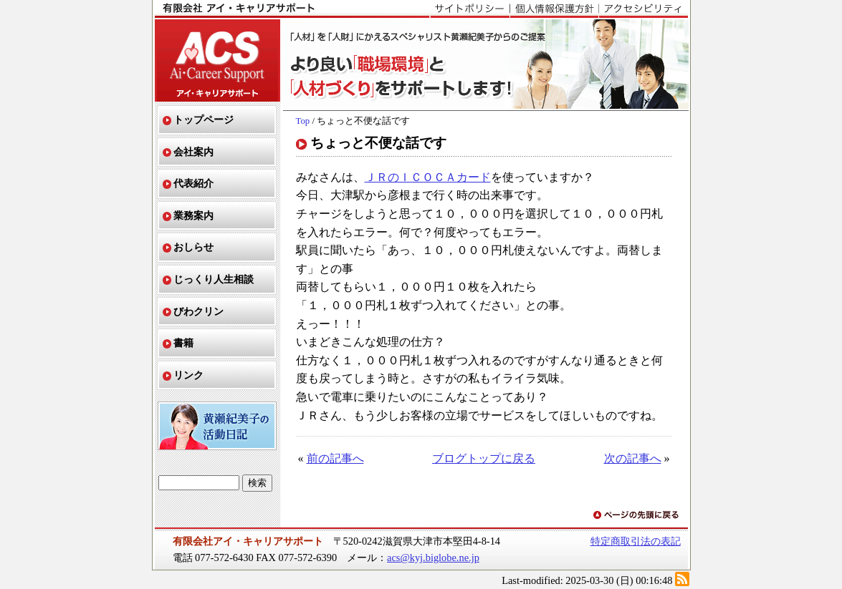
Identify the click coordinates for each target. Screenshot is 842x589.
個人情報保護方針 (553, 9)
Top (303, 121)
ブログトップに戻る (483, 458)
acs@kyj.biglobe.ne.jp (433, 557)
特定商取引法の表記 (635, 541)
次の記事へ (632, 458)
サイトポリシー (469, 9)
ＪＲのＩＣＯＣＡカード (428, 177)
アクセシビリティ (643, 9)
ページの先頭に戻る (637, 516)
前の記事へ (335, 458)
